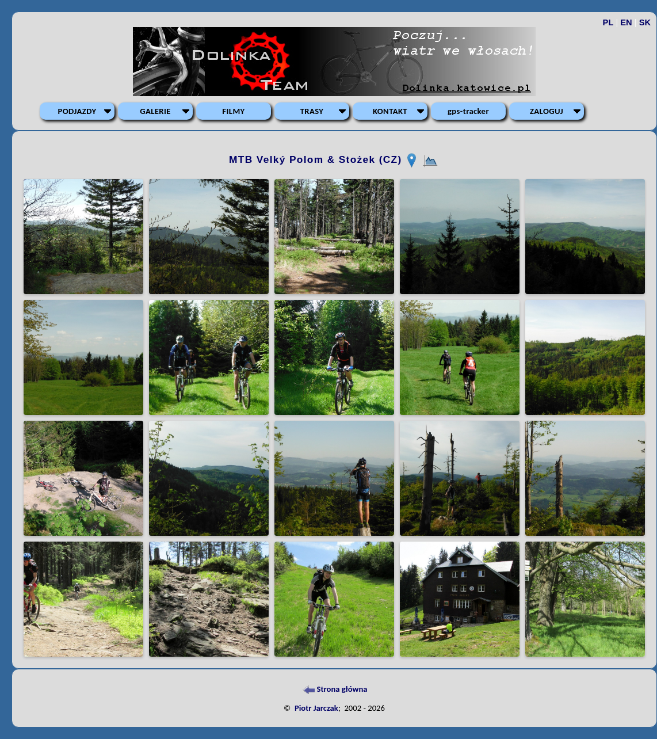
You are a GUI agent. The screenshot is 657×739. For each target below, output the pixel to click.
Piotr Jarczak (316, 708)
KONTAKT (390, 111)
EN (626, 22)
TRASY (312, 111)
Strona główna (334, 689)
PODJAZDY (77, 111)
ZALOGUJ (546, 111)
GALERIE (155, 111)
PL (608, 22)
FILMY (233, 111)
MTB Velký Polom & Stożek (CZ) (317, 159)
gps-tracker (468, 111)
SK (645, 22)
